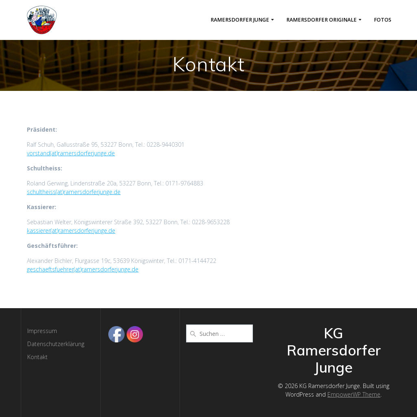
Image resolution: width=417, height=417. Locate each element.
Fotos (382, 19)
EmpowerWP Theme (353, 394)
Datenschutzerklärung (55, 344)
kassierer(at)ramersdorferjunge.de (71, 230)
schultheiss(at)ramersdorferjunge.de (74, 192)
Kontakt (37, 357)
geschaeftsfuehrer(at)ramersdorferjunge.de (82, 269)
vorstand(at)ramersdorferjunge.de (71, 153)
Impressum (42, 331)
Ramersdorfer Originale (321, 19)
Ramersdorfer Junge (240, 19)
